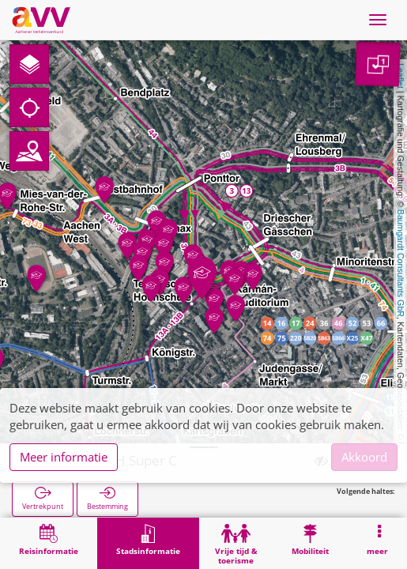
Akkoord (364, 457)
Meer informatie (63, 457)
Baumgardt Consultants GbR (400, 263)
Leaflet (400, 76)
